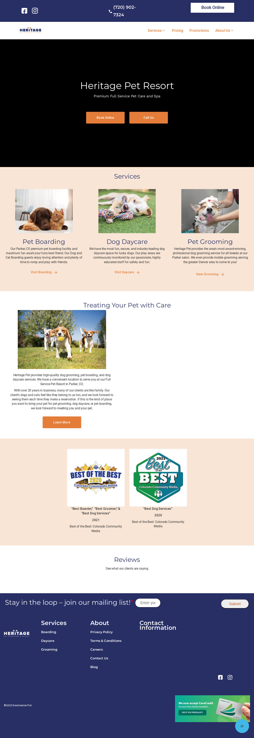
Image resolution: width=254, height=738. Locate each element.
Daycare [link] (47, 641)
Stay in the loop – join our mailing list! (69, 602)
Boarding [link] (48, 632)
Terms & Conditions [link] (105, 641)
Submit (235, 604)
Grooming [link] (49, 649)
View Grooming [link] (210, 274)
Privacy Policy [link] (101, 632)
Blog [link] (94, 667)
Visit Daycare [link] (127, 272)
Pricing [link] (177, 30)
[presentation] (191, 602)
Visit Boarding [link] (44, 272)
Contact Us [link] (99, 658)
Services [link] (155, 30)
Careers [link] (96, 649)
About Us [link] (222, 30)
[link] (25, 11)
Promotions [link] (199, 30)
